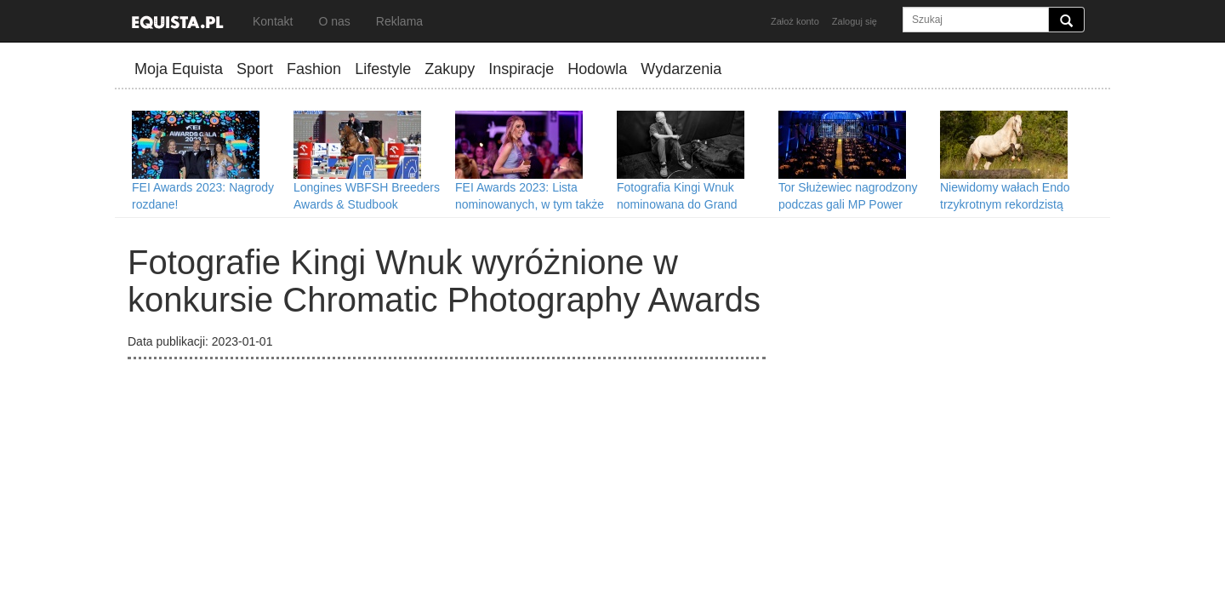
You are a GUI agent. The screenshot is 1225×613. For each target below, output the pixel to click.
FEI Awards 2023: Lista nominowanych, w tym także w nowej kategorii (529, 204)
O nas (334, 21)
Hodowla (597, 68)
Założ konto (795, 21)
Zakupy (449, 68)
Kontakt (273, 21)
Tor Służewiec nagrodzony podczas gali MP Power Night (847, 204)
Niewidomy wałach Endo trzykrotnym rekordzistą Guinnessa (1005, 204)
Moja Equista (178, 68)
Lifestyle (383, 68)
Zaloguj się (854, 21)
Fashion (314, 68)
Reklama (399, 21)
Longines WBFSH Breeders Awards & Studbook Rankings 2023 (366, 204)
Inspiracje (521, 68)
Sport (254, 68)
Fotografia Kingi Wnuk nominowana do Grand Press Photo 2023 (677, 204)
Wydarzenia (681, 68)
